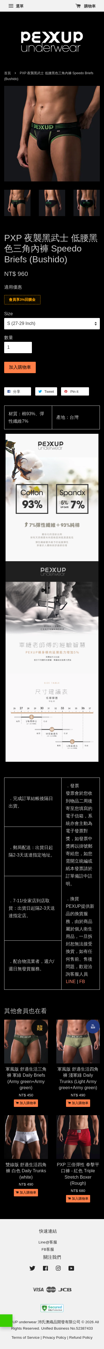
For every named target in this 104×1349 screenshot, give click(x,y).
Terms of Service (26, 1337)
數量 (8, 337)
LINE (71, 981)
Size (8, 313)
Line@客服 (48, 1242)
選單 (16, 6)
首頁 (7, 73)
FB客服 (48, 1249)
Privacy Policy (54, 1337)
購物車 (85, 6)
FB (82, 981)
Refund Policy (81, 1337)
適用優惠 (13, 287)
